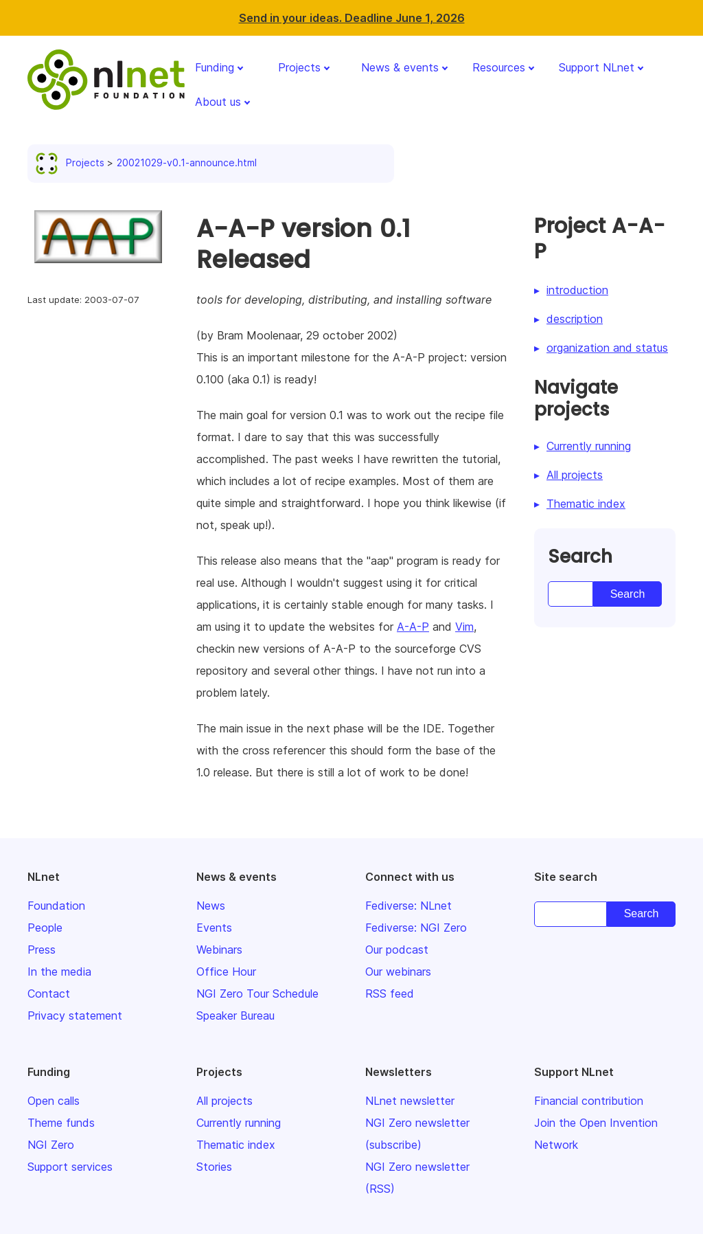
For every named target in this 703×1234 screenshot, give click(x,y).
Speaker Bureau (235, 1015)
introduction (577, 290)
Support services (70, 1167)
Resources (498, 67)
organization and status (607, 348)
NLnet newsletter (409, 1101)
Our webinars (398, 971)
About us (218, 102)
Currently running (588, 446)
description (574, 319)
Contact (48, 993)
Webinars (219, 949)
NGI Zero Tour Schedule (257, 993)
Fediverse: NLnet (408, 905)
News (210, 905)
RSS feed (389, 993)
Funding (214, 67)
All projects (574, 475)
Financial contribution (588, 1101)
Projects (299, 67)
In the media (59, 971)
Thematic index (585, 504)
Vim (464, 626)
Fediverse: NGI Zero (416, 927)
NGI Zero (50, 1145)
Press (41, 949)
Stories (214, 1167)
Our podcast (396, 949)
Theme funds (61, 1123)
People (44, 927)
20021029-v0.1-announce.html (187, 162)
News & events (400, 67)
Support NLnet (596, 67)
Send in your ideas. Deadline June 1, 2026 (352, 18)
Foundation (56, 905)
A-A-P (413, 626)
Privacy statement (74, 1015)
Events (214, 927)
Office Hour (226, 971)
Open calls (53, 1101)
